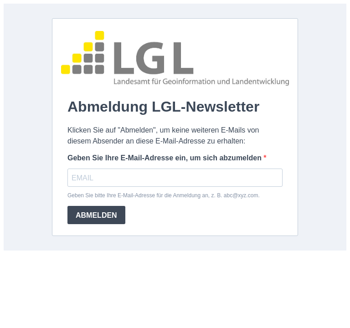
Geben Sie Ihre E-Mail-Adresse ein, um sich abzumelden (165, 158)
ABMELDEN (96, 215)
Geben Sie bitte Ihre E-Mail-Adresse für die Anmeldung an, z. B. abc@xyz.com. (163, 195)
